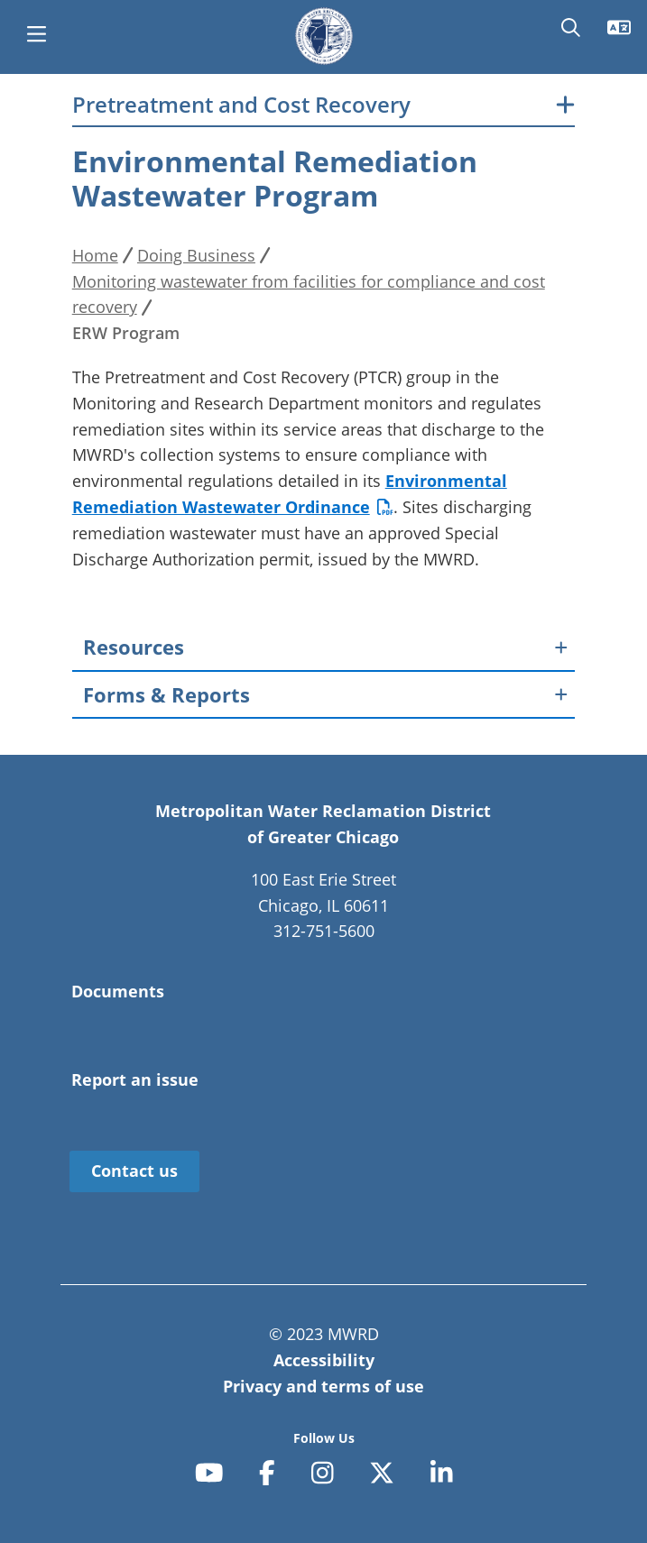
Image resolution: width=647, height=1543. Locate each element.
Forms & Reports (166, 694)
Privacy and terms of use (323, 1386)
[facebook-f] (267, 1472)
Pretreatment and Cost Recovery (241, 105)
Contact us (134, 1170)
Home (95, 255)
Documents (117, 991)
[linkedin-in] (442, 1472)
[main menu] (36, 36)
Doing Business (196, 255)
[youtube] (209, 1472)
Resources (133, 646)
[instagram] (322, 1472)
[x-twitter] (381, 1472)
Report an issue (135, 1079)
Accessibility (323, 1360)
